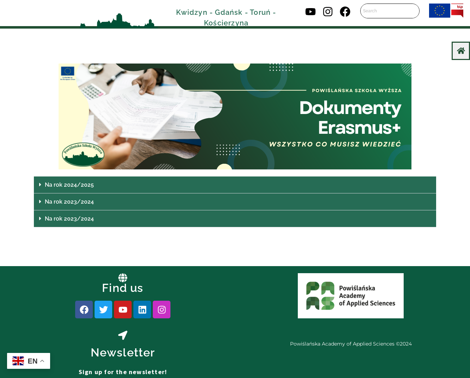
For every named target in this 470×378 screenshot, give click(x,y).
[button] (235, 184)
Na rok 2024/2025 (69, 184)
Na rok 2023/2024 (69, 201)
